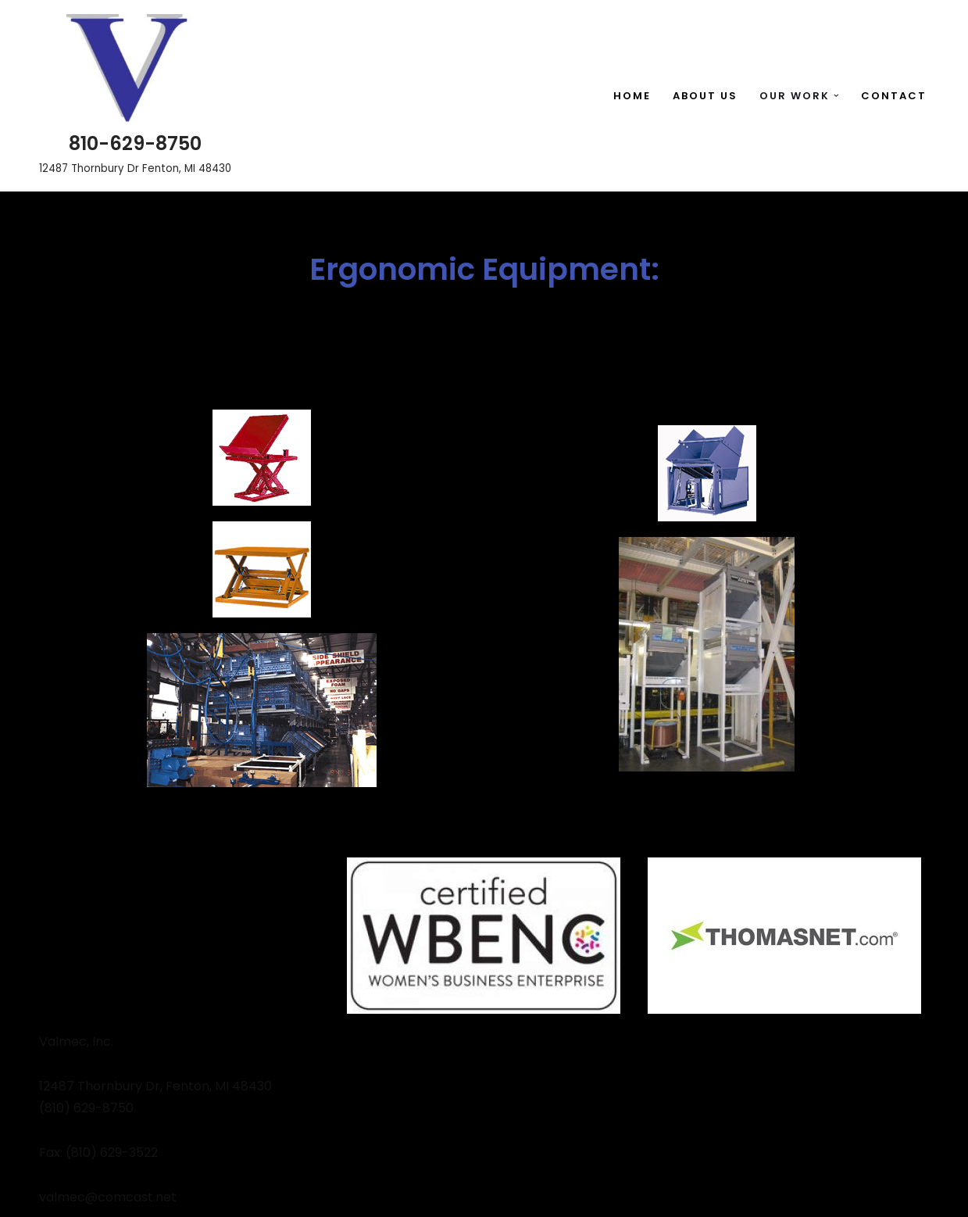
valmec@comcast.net (108, 1197)
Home (632, 95)
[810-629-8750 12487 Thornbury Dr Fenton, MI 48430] (135, 95)
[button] (836, 95)
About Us (705, 95)
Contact (894, 95)
